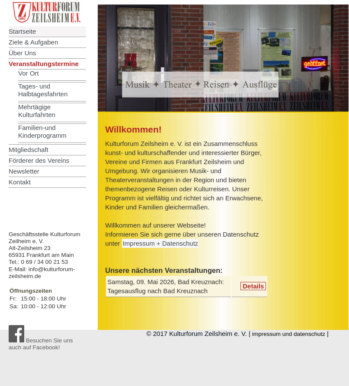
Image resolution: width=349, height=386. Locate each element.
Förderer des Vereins (39, 160)
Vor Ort (28, 73)
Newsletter (24, 171)
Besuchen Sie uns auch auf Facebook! (41, 344)
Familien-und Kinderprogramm (42, 131)
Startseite (22, 31)
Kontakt (20, 182)
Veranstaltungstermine (44, 63)
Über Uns (22, 53)
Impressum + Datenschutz (161, 243)
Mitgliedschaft (28, 149)
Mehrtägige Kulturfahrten (36, 110)
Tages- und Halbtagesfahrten (42, 90)
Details (253, 286)
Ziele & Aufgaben (33, 42)
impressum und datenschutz (288, 334)
